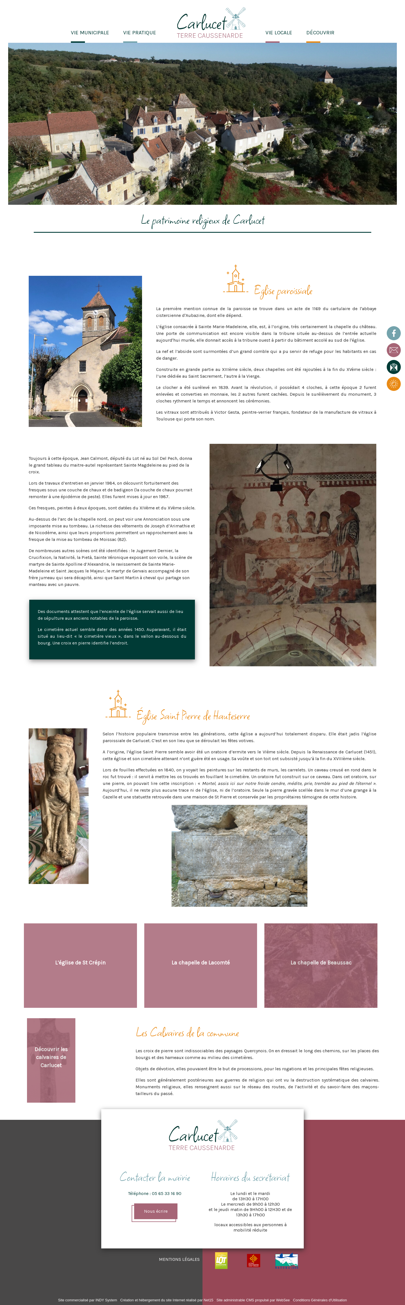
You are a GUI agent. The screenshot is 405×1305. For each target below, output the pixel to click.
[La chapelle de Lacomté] (200, 965)
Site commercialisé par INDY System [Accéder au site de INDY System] (87, 1300)
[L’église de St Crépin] (80, 965)
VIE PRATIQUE (139, 33)
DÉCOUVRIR (320, 33)
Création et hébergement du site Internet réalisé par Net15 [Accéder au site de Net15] (166, 1300)
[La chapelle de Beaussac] (320, 965)
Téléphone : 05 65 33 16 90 (154, 1193)
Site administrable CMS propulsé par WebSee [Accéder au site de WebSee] (253, 1300)
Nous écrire (156, 1211)
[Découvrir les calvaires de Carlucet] (51, 1060)
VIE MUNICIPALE (90, 33)
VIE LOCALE (279, 33)
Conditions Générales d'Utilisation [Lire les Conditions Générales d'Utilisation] (320, 1300)
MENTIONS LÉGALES (179, 1259)
